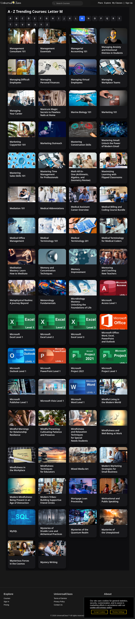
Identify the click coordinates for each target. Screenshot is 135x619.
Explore (107, 3)
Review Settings (118, 612)
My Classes (117, 3)
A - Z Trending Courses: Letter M (35, 11)
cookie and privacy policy (101, 607)
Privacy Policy (59, 602)
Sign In (6, 602)
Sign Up (129, 3)
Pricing (6, 605)
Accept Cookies (99, 612)
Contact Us (58, 605)
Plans (100, 3)
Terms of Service (60, 598)
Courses (7, 598)
